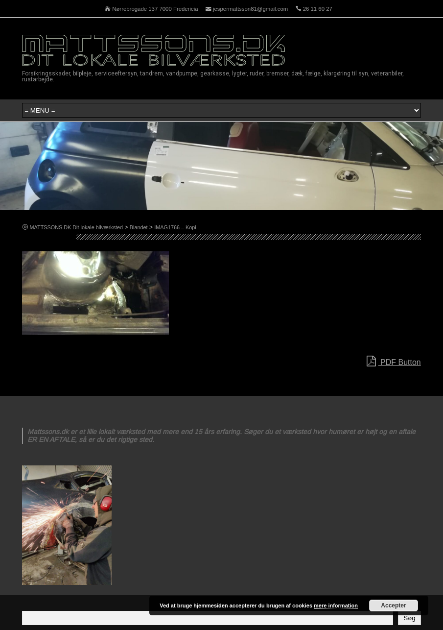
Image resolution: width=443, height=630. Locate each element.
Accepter (393, 605)
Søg (409, 618)
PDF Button (394, 361)
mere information (336, 605)
